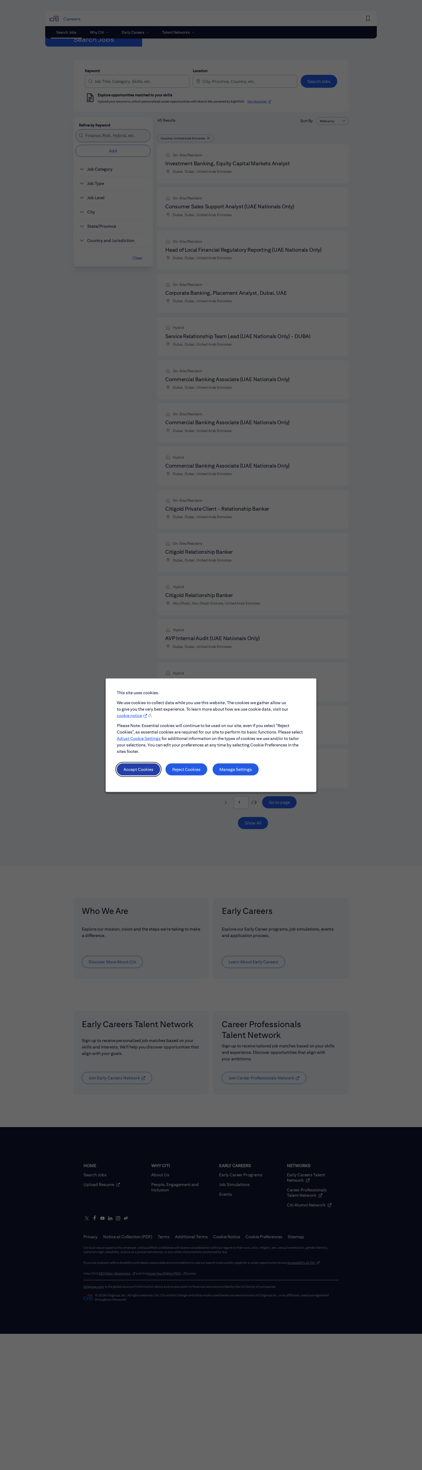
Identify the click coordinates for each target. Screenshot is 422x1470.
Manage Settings (235, 769)
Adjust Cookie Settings (139, 738)
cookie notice (129, 715)
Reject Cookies (186, 769)
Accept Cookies (138, 769)
